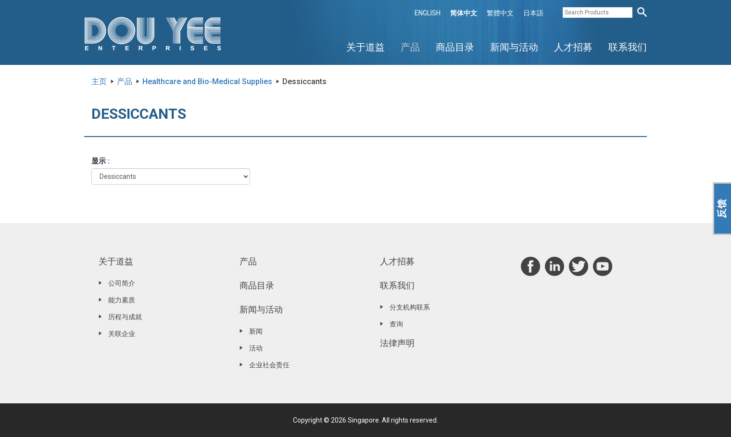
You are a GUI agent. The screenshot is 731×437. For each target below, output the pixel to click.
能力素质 (121, 300)
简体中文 (463, 13)
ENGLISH (428, 13)
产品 (410, 47)
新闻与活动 (514, 47)
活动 (256, 348)
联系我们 (627, 47)
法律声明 (397, 343)
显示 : (100, 161)
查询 (396, 324)
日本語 (533, 13)
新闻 (256, 331)
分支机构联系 (410, 307)
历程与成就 (125, 317)
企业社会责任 (269, 365)
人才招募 (573, 47)
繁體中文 (500, 13)
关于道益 (365, 47)
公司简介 (121, 283)
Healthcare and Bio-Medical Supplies (207, 81)
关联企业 (121, 333)
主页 (99, 81)
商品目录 (455, 47)
